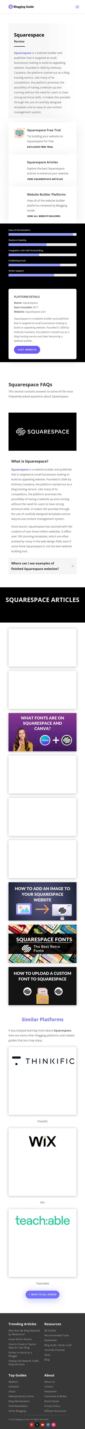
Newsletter (50, 1340)
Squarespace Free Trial (44, 130)
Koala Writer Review (20, 1339)
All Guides (50, 1330)
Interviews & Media (55, 1396)
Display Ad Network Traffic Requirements (24, 1362)
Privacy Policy (52, 1406)
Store (47, 1354)
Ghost (12, 1391)
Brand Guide (51, 1401)
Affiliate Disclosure (55, 1411)
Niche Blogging (17, 1411)
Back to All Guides (43, 1294)
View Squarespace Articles (45, 179)
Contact (48, 1386)
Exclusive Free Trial (40, 147)
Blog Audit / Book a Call (58, 1345)
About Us (49, 1381)
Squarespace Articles (42, 162)
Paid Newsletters (18, 1406)
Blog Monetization (19, 1401)
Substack (14, 1386)
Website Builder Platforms (46, 194)
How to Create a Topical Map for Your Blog (22, 1345)
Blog (47, 1359)
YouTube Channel (54, 1350)
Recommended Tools (56, 1335)
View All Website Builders (43, 216)
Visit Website (27, 349)
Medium (13, 1381)
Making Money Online (21, 1396)
